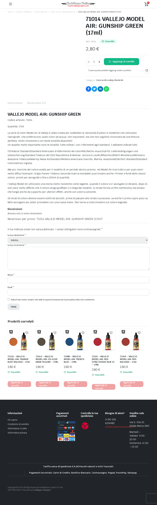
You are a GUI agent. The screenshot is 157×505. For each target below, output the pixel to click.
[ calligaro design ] (42, 490)
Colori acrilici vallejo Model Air (62, 12)
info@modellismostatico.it (119, 426)
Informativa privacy (17, 432)
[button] (147, 70)
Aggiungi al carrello (123, 61)
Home (10, 12)
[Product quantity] (94, 61)
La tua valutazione (17, 235)
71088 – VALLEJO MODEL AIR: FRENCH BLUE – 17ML (74, 359)
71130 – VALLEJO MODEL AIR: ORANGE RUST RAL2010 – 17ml (19, 359)
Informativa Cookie (17, 428)
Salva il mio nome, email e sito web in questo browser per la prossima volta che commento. (53, 299)
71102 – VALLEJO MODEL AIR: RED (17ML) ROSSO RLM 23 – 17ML (103, 360)
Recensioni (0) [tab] (36, 103)
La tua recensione (17, 245)
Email (11, 287)
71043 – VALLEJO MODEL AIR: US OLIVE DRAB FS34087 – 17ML (47, 359)
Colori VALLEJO (41, 12)
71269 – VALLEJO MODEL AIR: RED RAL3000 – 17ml (128, 359)
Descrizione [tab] (15, 103)
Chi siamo (13, 419)
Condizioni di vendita (18, 424)
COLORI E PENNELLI (23, 12)
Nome (11, 275)
